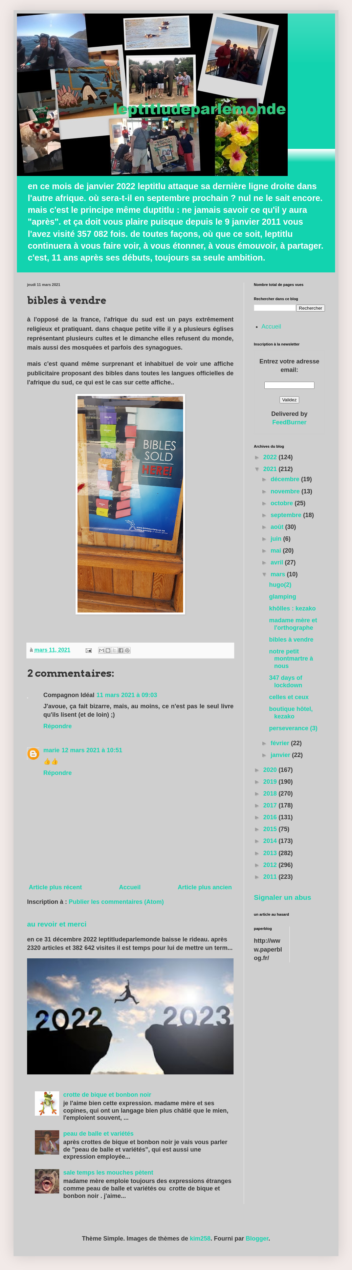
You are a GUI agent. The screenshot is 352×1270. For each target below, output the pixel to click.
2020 (271, 769)
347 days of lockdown (285, 681)
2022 (271, 457)
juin (276, 538)
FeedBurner (289, 422)
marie (51, 750)
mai (276, 550)
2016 (271, 817)
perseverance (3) (293, 728)
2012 (271, 865)
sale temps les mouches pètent (108, 1172)
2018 (271, 793)
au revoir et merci (56, 924)
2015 (271, 829)
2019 (271, 781)
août (277, 526)
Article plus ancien (205, 887)
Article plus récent (55, 887)
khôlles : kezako (292, 608)
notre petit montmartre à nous (291, 658)
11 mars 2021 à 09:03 (126, 695)
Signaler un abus (282, 897)
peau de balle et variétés (98, 1133)
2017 (271, 805)
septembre (286, 515)
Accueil (129, 887)
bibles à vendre (291, 639)
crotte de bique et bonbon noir (107, 1094)
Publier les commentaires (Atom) (116, 901)
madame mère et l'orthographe (293, 624)
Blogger (257, 1238)
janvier (281, 755)
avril (277, 562)
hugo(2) (280, 584)
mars (278, 574)
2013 (271, 853)
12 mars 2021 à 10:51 (92, 750)
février (280, 743)
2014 (271, 841)
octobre (282, 503)
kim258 (200, 1238)
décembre (285, 479)
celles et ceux (289, 697)
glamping (282, 596)
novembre (285, 491)
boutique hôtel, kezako (291, 713)
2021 (271, 469)
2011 (271, 876)
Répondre (57, 726)
